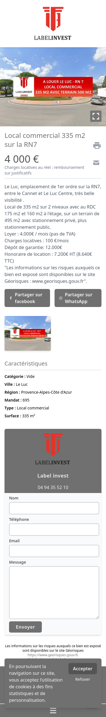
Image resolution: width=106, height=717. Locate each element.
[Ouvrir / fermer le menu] (53, 710)
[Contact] (94, 163)
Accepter (82, 669)
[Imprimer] (94, 145)
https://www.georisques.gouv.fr (52, 655)
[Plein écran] (95, 116)
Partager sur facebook (25, 298)
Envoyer (25, 627)
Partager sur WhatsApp (75, 298)
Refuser (82, 679)
